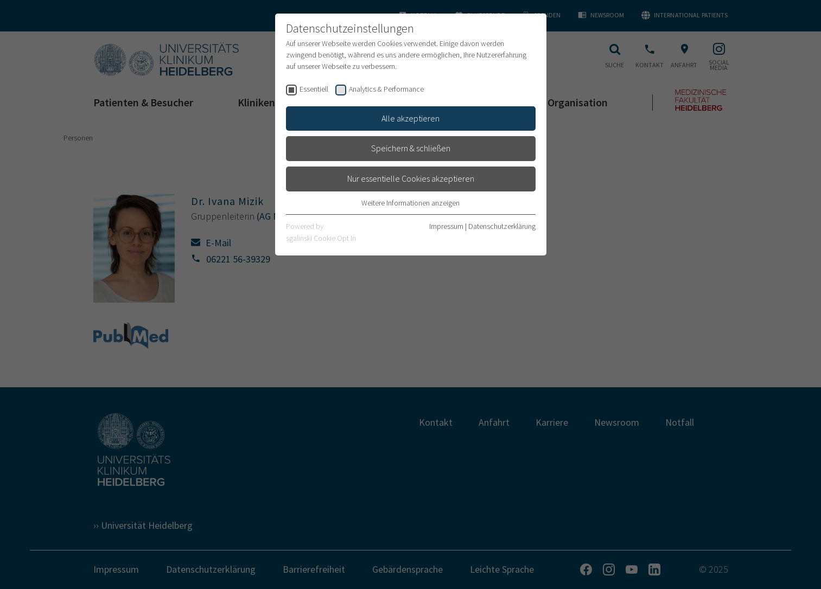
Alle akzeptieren (410, 118)
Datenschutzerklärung (502, 226)
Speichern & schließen (410, 148)
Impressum (446, 226)
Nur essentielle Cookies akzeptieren (410, 178)
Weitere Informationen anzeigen (410, 203)
